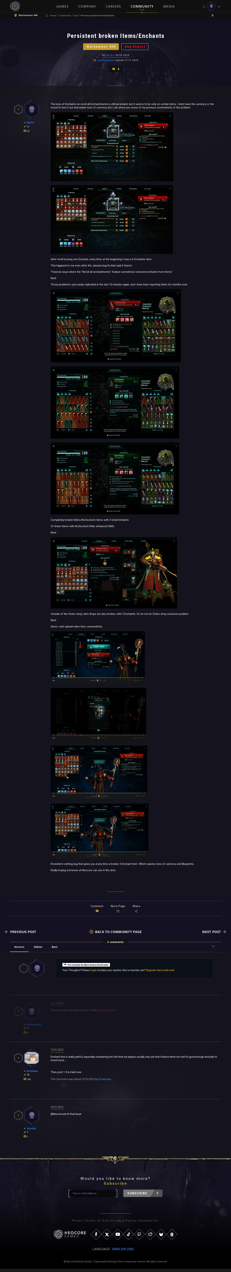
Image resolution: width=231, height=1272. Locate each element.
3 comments (115, 945)
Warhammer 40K (100, 48)
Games (62, 6)
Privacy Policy (124, 1223)
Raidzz (110, 57)
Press (77, 1223)
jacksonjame (106, 62)
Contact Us (149, 1223)
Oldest (39, 950)
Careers (113, 6)
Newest (20, 950)
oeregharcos (108, 1013)
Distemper (105, 1082)
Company (87, 6)
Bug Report (136, 48)
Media (169, 6)
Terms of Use (97, 1223)
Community (142, 6)
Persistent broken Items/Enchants (87, 967)
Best (56, 950)
